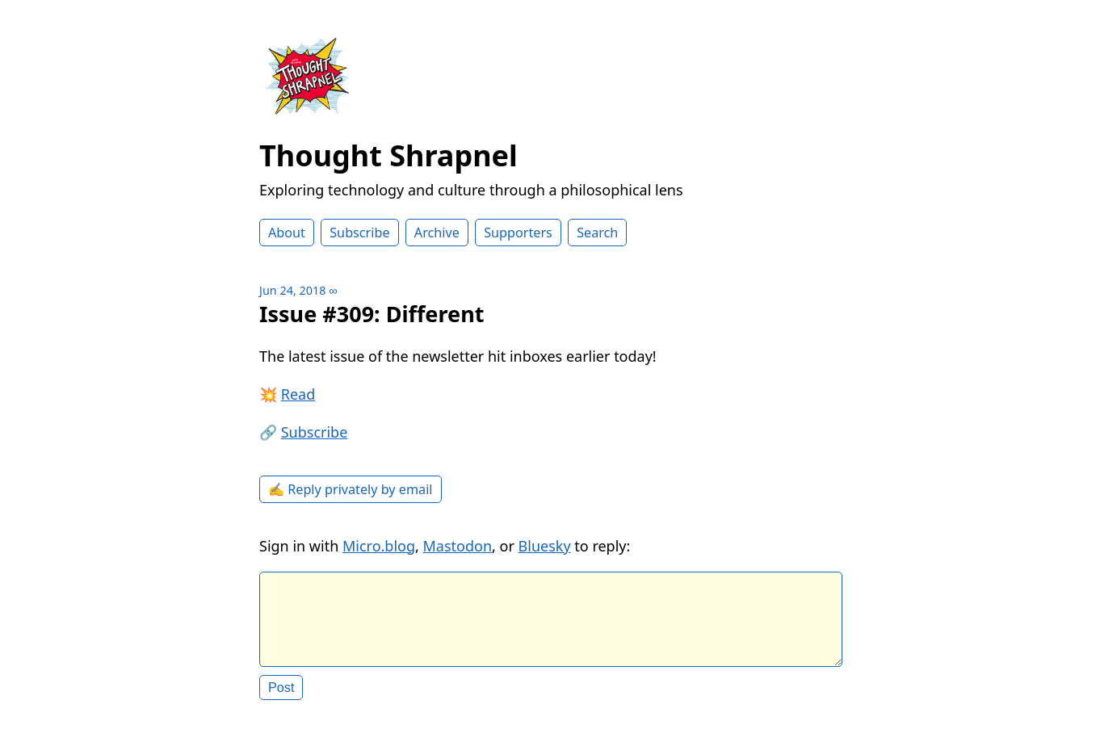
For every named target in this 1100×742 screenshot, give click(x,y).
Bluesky (545, 545)
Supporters (518, 232)
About (286, 232)
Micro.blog (378, 545)
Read (298, 394)
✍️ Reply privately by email (350, 489)
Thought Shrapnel (388, 155)
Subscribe (359, 232)
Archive (437, 232)
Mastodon (458, 545)
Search (597, 232)
